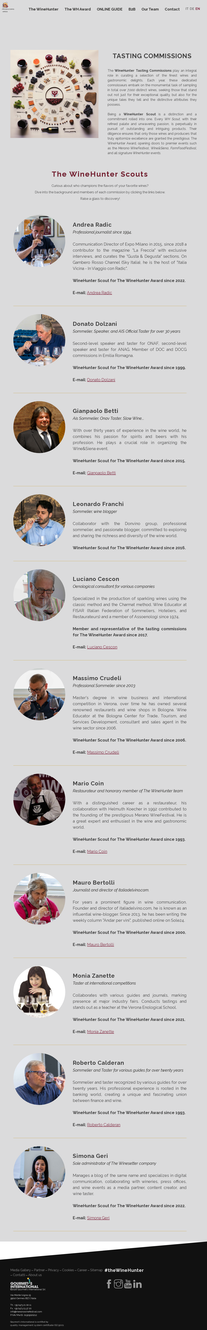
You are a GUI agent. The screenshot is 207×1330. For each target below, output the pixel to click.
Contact (172, 9)
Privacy (53, 1270)
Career (82, 1270)
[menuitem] (187, 9)
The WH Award (77, 9)
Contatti (19, 1275)
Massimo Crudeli (103, 752)
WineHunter (45, 55)
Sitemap (96, 1270)
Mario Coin (97, 851)
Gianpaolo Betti (101, 472)
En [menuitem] (197, 9)
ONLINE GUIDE (110, 9)
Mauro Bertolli (100, 944)
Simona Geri (98, 1217)
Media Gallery (20, 1270)
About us (35, 1275)
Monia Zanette (100, 1031)
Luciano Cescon (102, 647)
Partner (39, 1270)
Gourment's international (24, 1282)
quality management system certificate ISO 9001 (37, 1325)
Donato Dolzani (101, 379)
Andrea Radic (99, 292)
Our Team (150, 9)
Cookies (68, 1270)
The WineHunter (43, 9)
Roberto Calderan (103, 1124)
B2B (132, 9)
